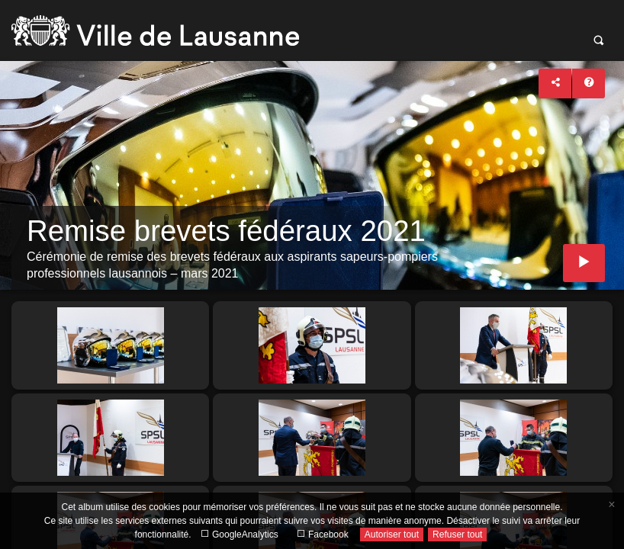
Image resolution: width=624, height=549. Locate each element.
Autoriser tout (392, 534)
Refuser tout (457, 534)
